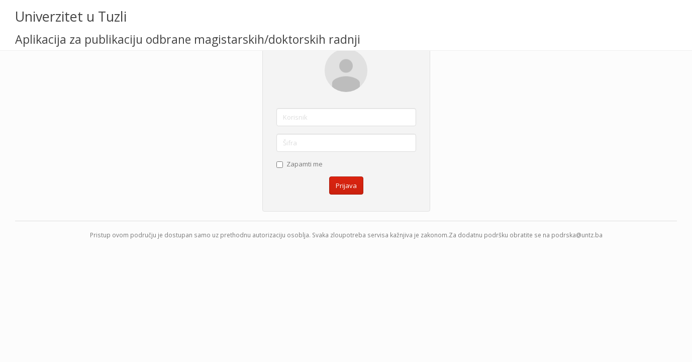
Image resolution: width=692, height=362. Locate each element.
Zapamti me (299, 163)
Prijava (346, 185)
